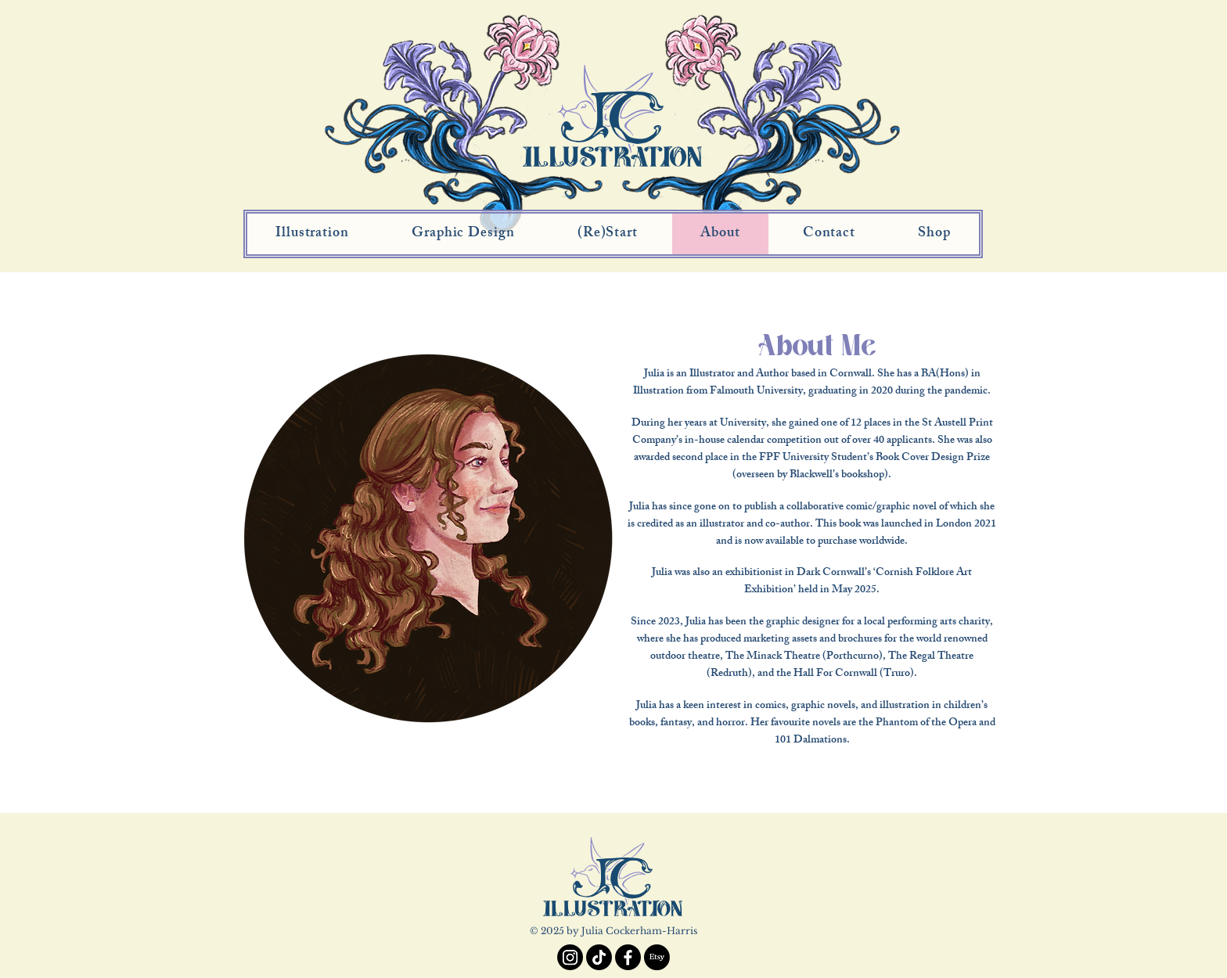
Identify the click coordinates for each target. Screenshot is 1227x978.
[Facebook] (628, 957)
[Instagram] (570, 957)
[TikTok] (599, 957)
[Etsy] (657, 957)
